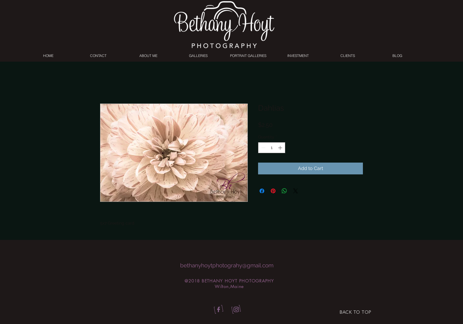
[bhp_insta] (236, 310)
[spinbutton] (271, 148)
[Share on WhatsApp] (284, 190)
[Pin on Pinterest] (273, 190)
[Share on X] (295, 190)
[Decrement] (262, 148)
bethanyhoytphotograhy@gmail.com (226, 265)
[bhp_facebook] (217, 310)
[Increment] (280, 148)
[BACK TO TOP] (355, 312)
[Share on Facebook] (261, 190)
